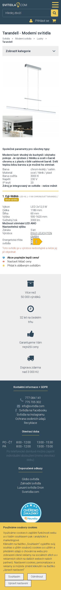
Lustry (40, 38)
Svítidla (6, 38)
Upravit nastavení (18, 583)
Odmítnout (37, 576)
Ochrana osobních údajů (30, 418)
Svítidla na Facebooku (33, 410)
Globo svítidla (30, 479)
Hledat (54, 13)
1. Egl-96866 (30, 196)
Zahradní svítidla (30, 483)
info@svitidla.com (33, 406)
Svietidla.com (30, 491)
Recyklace (30, 422)
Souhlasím (14, 576)
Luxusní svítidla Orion (30, 487)
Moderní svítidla (23, 38)
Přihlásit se (42, 20)
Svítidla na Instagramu (30, 414)
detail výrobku (11, 200)
